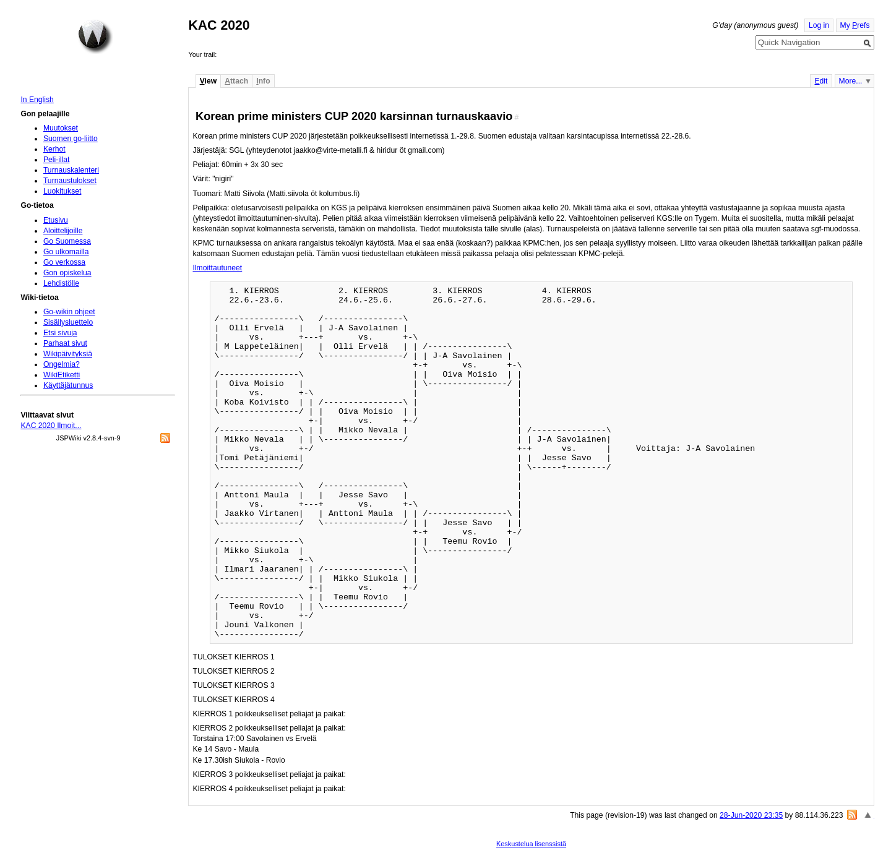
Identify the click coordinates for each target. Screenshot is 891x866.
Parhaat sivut (65, 343)
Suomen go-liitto (70, 138)
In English (36, 99)
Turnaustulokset (70, 180)
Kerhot (54, 149)
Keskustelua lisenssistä (531, 843)
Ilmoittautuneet (217, 268)
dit (820, 81)
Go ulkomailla (66, 251)
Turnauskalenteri (71, 170)
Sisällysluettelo (68, 322)
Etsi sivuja (60, 332)
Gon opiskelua (67, 272)
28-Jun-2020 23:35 (751, 815)
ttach (236, 81)
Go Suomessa (67, 241)
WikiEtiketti (61, 375)
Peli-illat (56, 159)
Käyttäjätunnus (68, 385)
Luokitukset (62, 191)
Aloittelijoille (63, 230)
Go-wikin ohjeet (69, 311)
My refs (855, 25)
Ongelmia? (61, 364)
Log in (819, 25)
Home (95, 36)
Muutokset (60, 128)
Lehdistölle (61, 283)
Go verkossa (64, 262)
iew (208, 81)
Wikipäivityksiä (67, 353)
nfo (263, 81)
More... (851, 81)
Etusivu (55, 220)
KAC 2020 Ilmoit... (50, 425)
